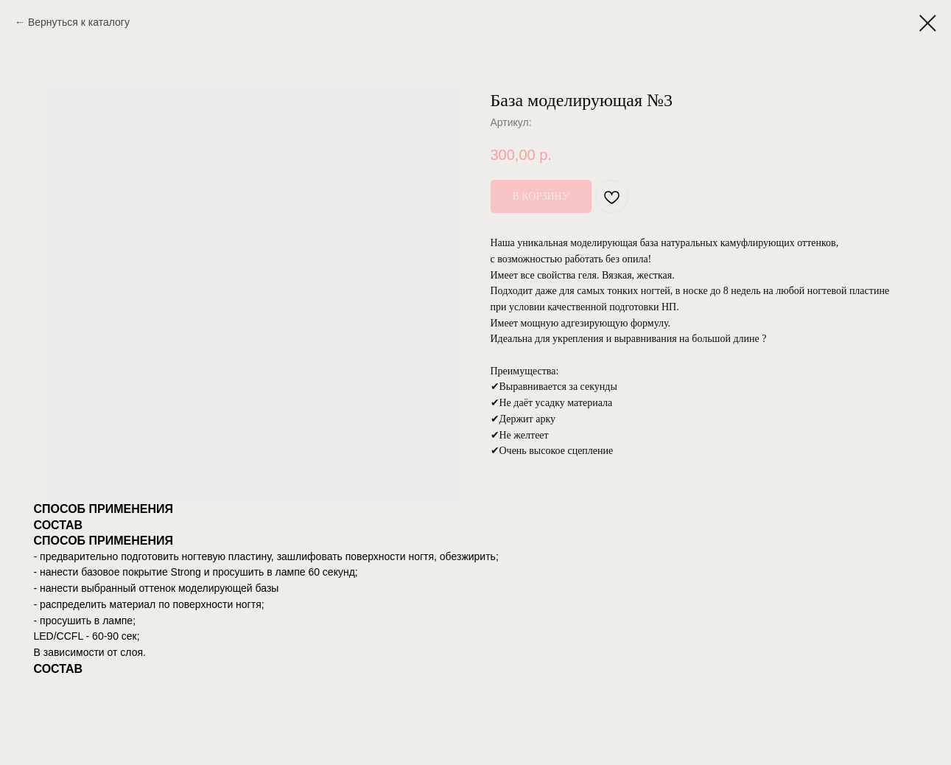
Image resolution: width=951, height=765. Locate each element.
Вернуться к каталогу (79, 22)
